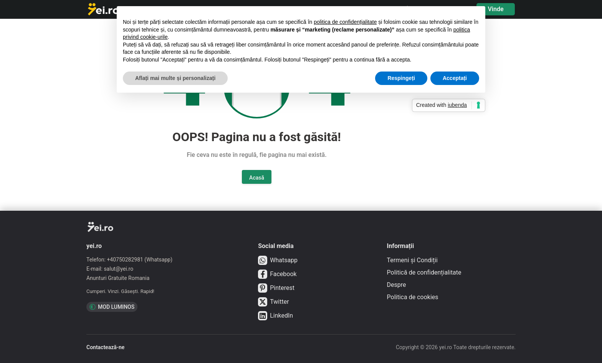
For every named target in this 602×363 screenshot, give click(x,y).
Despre (396, 284)
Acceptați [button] (455, 78)
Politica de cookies (412, 297)
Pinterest (276, 288)
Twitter (273, 301)
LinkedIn (275, 315)
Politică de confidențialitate (424, 272)
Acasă (256, 178)
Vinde (495, 9)
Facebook (277, 274)
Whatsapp (278, 260)
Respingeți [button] (401, 78)
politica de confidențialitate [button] (345, 22)
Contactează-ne (105, 347)
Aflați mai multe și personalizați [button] (175, 78)
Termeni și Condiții (412, 260)
